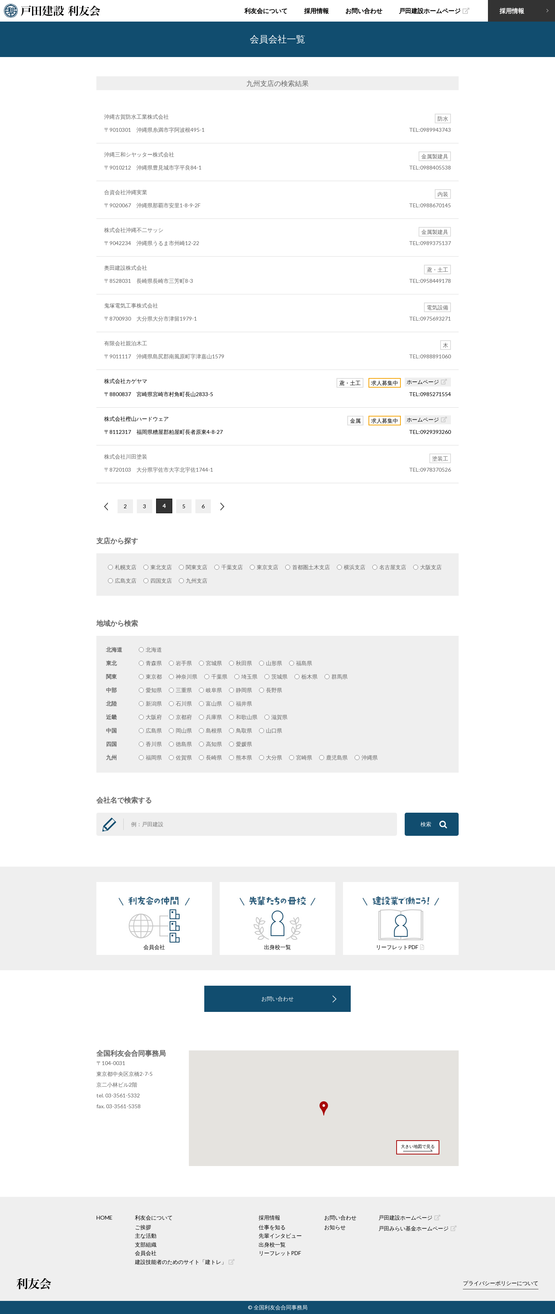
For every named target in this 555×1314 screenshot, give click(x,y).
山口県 (274, 730)
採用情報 (316, 10)
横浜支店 (354, 567)
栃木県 (309, 676)
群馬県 (339, 676)
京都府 (184, 717)
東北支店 (161, 567)
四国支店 (161, 580)
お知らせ (335, 1227)
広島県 (154, 730)
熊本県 (244, 757)
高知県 (214, 744)
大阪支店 (431, 567)
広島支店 (125, 580)
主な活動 (145, 1235)
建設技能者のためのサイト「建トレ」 (185, 1262)
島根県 (214, 730)
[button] (324, 1108)
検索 (433, 824)
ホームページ (427, 381)
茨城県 (279, 676)
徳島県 (184, 744)
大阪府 (154, 717)
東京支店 (267, 567)
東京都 (154, 676)
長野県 (274, 690)
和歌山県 (246, 717)
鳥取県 (244, 730)
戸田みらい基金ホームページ (417, 1228)
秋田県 (244, 663)
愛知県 (154, 690)
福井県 (244, 703)
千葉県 (219, 676)
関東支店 (196, 567)
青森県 (154, 663)
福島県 (304, 663)
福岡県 (154, 757)
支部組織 (145, 1244)
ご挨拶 (143, 1227)
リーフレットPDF (280, 1253)
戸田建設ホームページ (434, 10)
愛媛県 (244, 744)
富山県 (214, 703)
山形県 (274, 663)
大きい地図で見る (418, 1146)
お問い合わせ (363, 10)
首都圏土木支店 (311, 567)
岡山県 (184, 730)
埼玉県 (249, 676)
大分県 (274, 757)
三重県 (184, 690)
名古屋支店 (392, 567)
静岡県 (244, 690)
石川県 (184, 703)
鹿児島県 (337, 757)
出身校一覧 (272, 1244)
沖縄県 (370, 757)
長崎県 (214, 757)
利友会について (266, 10)
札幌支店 (125, 567)
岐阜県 (214, 690)
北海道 (154, 649)
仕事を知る (272, 1227)
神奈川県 (186, 676)
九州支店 (196, 580)
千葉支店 (232, 567)
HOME (104, 1217)
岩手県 (184, 663)
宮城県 (214, 663)
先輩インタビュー (280, 1235)
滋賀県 (279, 717)
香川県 (154, 744)
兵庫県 (214, 717)
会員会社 (145, 1253)
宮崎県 (304, 757)
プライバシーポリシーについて (500, 1283)
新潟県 (154, 703)
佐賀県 (184, 757)
